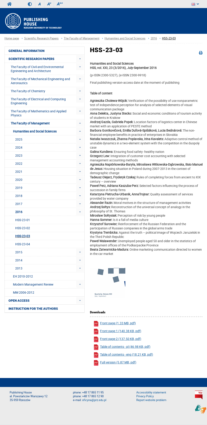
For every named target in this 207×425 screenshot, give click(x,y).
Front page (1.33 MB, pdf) (114, 324)
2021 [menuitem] (18, 171)
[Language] (195, 4)
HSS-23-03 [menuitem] (22, 236)
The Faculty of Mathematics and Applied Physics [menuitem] (38, 113)
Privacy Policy (145, 396)
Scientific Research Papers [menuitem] (31, 59)
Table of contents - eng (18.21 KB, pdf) (123, 355)
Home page (11, 38)
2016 (154, 38)
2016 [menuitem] (18, 212)
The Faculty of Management (81, 38)
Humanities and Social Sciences (125, 38)
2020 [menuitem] (18, 179)
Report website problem (151, 400)
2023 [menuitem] (18, 155)
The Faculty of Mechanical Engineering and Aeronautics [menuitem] (40, 81)
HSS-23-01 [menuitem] (22, 220)
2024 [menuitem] (18, 147)
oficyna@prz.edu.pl (94, 400)
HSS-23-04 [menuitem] (22, 244)
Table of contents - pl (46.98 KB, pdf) (121, 347)
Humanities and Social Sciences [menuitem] (35, 131)
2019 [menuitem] (18, 188)
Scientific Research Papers (41, 38)
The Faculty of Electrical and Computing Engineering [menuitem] (38, 101)
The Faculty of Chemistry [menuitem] (28, 91)
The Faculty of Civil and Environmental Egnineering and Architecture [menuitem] (37, 69)
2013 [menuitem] (18, 268)
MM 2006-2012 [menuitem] (23, 292)
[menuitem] (80, 58)
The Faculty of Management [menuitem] (30, 123)
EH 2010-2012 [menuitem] (23, 276)
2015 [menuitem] (18, 252)
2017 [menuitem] (18, 204)
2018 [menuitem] (18, 196)
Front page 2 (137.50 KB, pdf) (117, 339)
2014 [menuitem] (18, 260)
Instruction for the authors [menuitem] (33, 308)
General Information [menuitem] (27, 51)
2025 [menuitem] (18, 139)
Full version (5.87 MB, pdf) (114, 363)
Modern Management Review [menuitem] (33, 284)
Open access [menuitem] (19, 300)
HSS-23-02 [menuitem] (22, 228)
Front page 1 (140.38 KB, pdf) (117, 331)
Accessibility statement (151, 392)
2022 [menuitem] (18, 163)
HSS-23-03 (169, 38)
